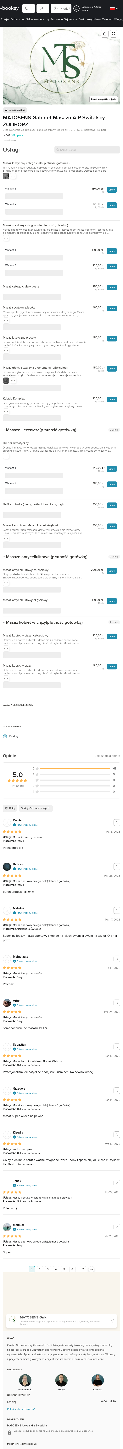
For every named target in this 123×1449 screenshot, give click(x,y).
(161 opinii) (17, 135)
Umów (112, 189)
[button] (28, 8)
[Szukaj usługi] (87, 149)
